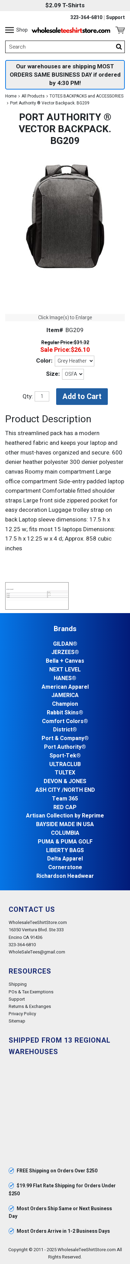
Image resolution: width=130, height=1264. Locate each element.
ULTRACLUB (65, 764)
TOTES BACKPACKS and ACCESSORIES (86, 96)
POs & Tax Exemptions (31, 992)
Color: (44, 360)
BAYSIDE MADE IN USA (65, 824)
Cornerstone (65, 867)
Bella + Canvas (65, 661)
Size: (53, 374)
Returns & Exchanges (30, 1006)
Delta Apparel (65, 859)
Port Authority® (65, 747)
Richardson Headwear (65, 876)
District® (65, 729)
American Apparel (65, 687)
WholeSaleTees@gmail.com (37, 952)
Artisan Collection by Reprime (65, 816)
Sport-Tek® (65, 756)
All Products (33, 96)
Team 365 (65, 799)
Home (11, 96)
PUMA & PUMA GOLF (65, 842)
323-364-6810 (86, 17)
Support (115, 17)
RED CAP (65, 807)
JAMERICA (65, 695)
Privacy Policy (22, 1013)
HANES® (65, 678)
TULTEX (65, 773)
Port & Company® (65, 738)
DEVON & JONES (65, 781)
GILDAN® (65, 644)
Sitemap (17, 1021)
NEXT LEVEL (65, 669)
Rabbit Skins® (65, 712)
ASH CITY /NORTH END (65, 790)
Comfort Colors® (65, 721)
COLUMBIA (65, 833)
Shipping (18, 984)
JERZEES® (65, 652)
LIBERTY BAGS (65, 850)
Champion (65, 704)
